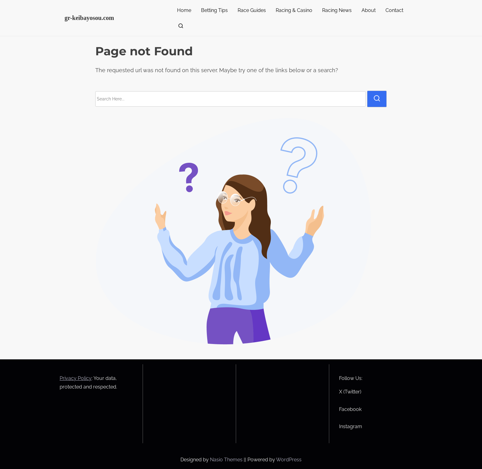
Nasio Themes (227, 460)
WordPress (289, 460)
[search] (179, 27)
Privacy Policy (76, 378)
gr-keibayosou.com (89, 17)
